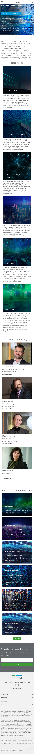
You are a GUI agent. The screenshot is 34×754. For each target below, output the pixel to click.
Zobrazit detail (6, 374)
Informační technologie (11, 5)
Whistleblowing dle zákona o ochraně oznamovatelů (12, 750)
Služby (2, 5)
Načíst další (17, 638)
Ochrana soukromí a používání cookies (9, 749)
